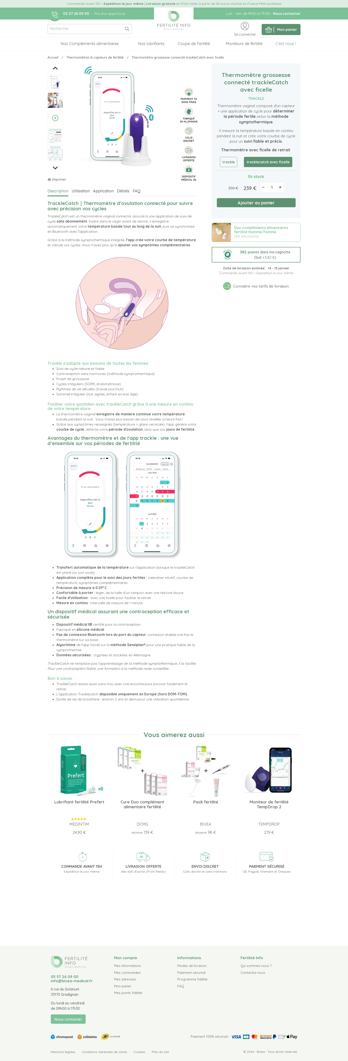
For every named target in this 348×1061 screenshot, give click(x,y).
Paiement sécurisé (191, 972)
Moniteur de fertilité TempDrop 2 (269, 804)
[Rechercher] (89, 29)
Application (103, 190)
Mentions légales (63, 1052)
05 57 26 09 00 (76, 13)
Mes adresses (125, 979)
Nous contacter (287, 13)
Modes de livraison (192, 966)
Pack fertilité (205, 802)
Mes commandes (127, 972)
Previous (55, 68)
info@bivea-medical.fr (72, 980)
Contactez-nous (253, 972)
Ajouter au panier (256, 202)
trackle (228, 162)
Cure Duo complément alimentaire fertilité (142, 804)
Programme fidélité (192, 979)
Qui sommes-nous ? (256, 966)
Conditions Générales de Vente (104, 1052)
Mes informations (127, 966)
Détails (123, 190)
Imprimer (56, 179)
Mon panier (122, 986)
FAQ (136, 190)
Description (57, 190)
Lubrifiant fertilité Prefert (79, 802)
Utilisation (81, 190)
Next (55, 168)
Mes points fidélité (128, 993)
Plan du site (160, 1052)
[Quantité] (272, 187)
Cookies (139, 1052)
